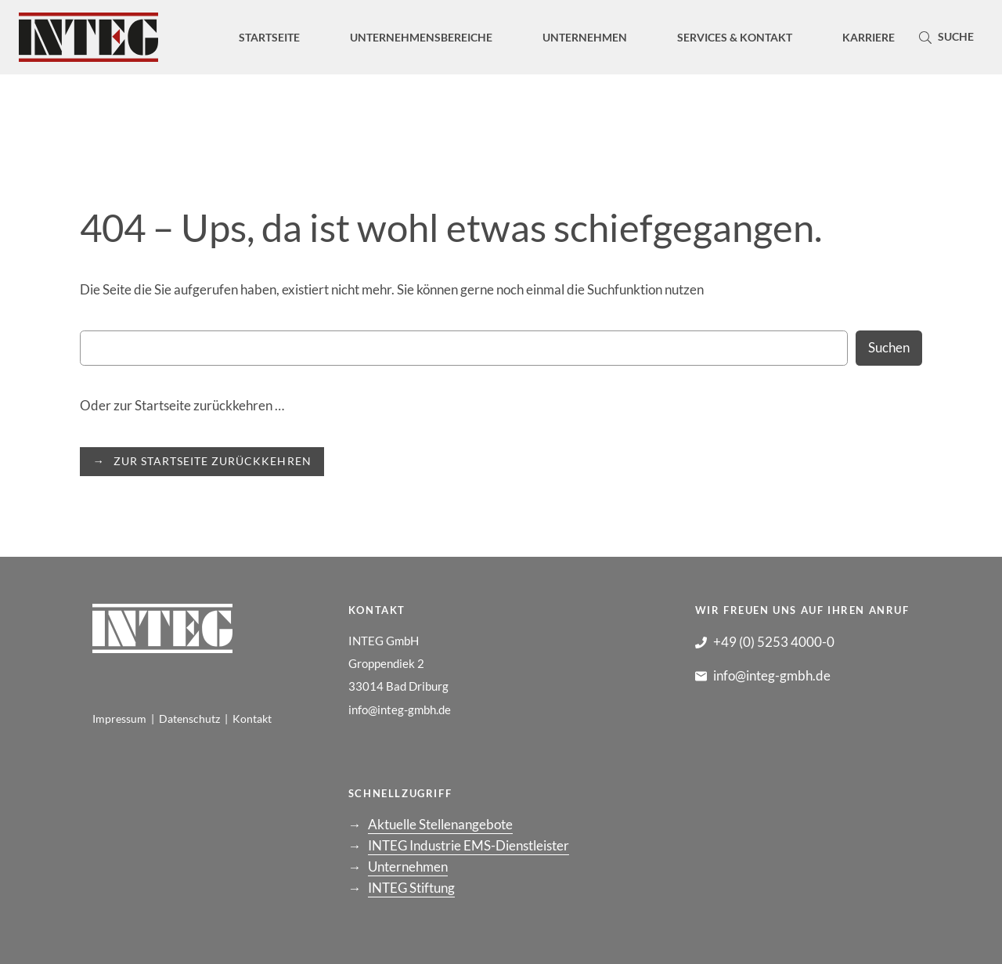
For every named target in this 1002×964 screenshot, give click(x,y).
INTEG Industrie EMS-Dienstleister (468, 845)
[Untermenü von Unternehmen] (584, 37)
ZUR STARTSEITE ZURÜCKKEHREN (212, 461)
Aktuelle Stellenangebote (440, 824)
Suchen (889, 347)
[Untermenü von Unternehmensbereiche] (421, 37)
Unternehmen (408, 866)
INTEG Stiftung (411, 887)
